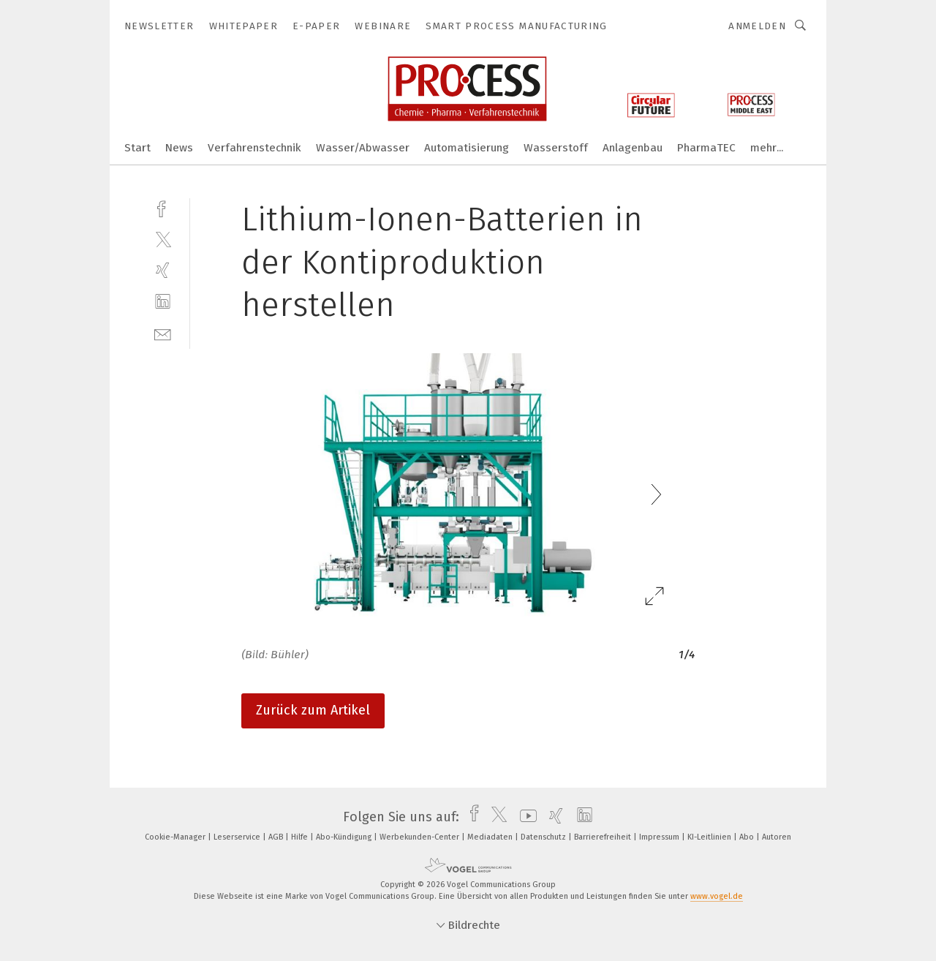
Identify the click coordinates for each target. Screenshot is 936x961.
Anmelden (757, 26)
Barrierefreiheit (603, 837)
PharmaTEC (706, 147)
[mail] (163, 333)
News (179, 147)
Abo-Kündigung (345, 837)
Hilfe (300, 837)
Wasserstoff (556, 147)
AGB (276, 837)
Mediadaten (491, 837)
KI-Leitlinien (710, 837)
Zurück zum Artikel (313, 710)
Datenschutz (544, 837)
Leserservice (238, 837)
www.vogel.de (716, 896)
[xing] (163, 270)
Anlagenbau (633, 147)
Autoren (776, 837)
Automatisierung (466, 147)
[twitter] (163, 239)
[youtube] (525, 817)
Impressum (660, 837)
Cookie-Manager (176, 837)
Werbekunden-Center (420, 837)
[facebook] (163, 207)
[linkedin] (163, 302)
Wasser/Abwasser (363, 147)
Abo (747, 837)
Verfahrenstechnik (254, 147)
